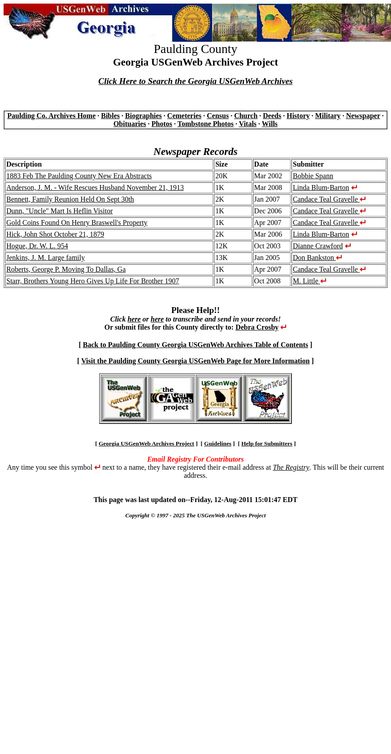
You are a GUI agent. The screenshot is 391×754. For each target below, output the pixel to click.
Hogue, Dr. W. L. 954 (37, 246)
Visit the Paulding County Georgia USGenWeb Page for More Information (195, 361)
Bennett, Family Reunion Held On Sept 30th (70, 199)
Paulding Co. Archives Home (51, 115)
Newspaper (363, 115)
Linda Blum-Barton (321, 187)
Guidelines (217, 443)
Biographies (143, 115)
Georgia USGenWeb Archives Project (146, 443)
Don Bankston (317, 257)
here (133, 319)
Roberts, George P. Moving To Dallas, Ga (66, 269)
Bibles (110, 115)
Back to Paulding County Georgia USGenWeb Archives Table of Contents (195, 344)
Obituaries (129, 124)
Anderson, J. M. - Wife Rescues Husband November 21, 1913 (95, 187)
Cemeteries (184, 115)
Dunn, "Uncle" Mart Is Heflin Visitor (59, 211)
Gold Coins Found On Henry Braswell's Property (77, 222)
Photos (162, 124)
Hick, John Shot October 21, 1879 (55, 234)
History (298, 115)
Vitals (247, 124)
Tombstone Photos (206, 124)
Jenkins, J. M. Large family (45, 257)
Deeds (272, 115)
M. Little (309, 281)
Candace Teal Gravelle (329, 199)
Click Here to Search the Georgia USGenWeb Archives (195, 81)
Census (218, 115)
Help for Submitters (266, 443)
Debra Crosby (256, 327)
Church (245, 115)
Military (328, 115)
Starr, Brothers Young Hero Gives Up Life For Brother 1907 (92, 281)
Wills (270, 124)
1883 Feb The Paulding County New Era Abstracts (79, 176)
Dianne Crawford (318, 246)
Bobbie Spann (313, 176)
